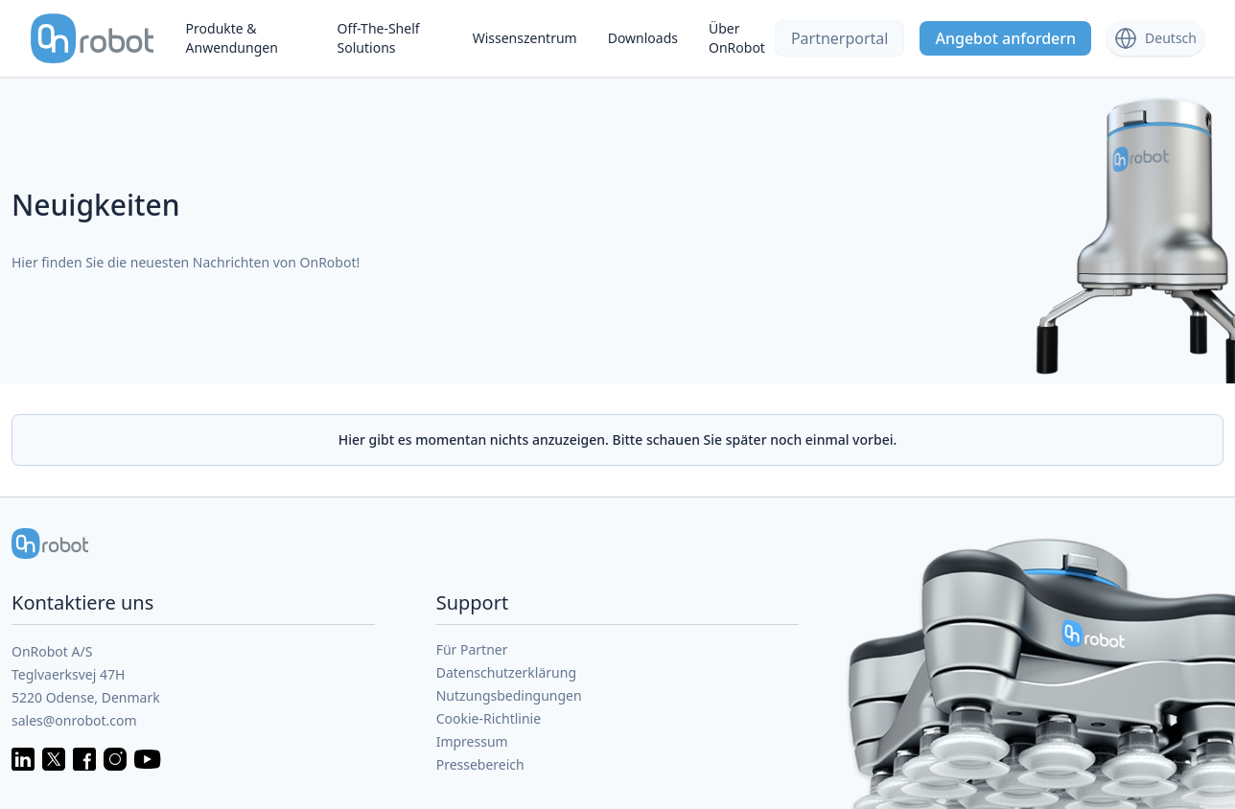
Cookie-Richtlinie (488, 718)
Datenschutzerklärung (506, 672)
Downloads (643, 38)
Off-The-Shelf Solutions (379, 38)
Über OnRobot (737, 38)
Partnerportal (840, 38)
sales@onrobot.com (74, 720)
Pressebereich (480, 764)
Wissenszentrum (525, 38)
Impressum (472, 741)
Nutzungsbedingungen (509, 695)
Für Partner (472, 649)
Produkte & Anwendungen (232, 38)
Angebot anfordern (1005, 38)
